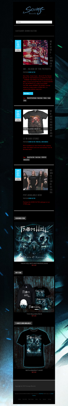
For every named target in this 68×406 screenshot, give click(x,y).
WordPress (41, 393)
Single (49, 98)
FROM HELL (38, 142)
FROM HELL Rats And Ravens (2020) (34, 263)
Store (36, 399)
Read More (26, 93)
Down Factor (31, 72)
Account (44, 399)
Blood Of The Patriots (31, 98)
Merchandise (44, 142)
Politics (45, 98)
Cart (40, 399)
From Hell (25, 399)
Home (19, 399)
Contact (49, 399)
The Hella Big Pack (34, 314)
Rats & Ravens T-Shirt (34, 370)
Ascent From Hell (30, 157)
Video (25, 100)
